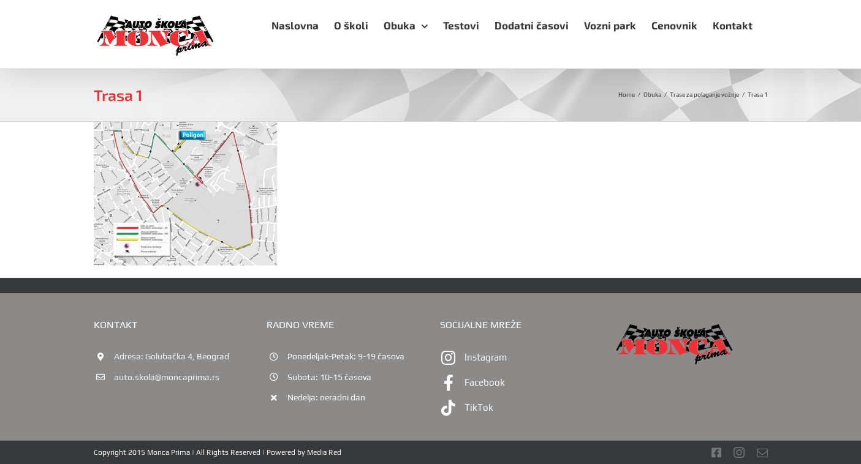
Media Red (324, 452)
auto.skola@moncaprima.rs (166, 377)
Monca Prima (168, 452)
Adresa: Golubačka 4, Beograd (171, 356)
